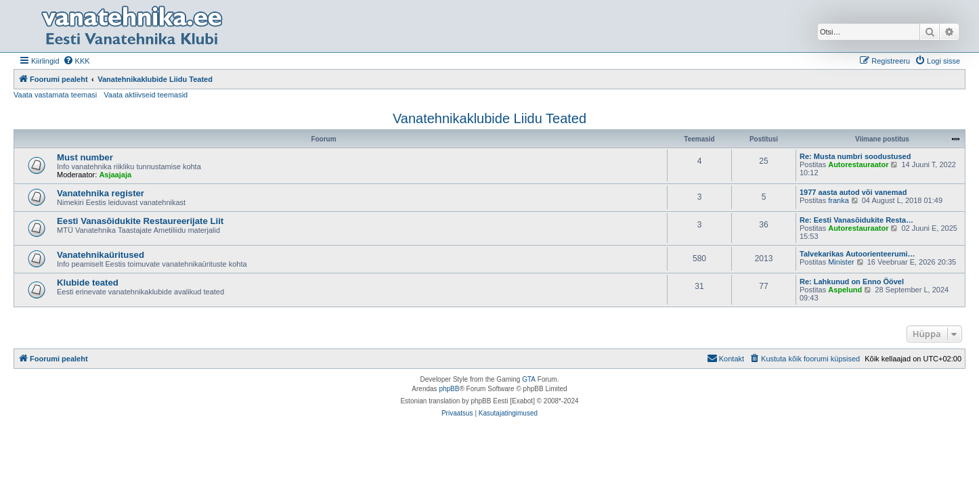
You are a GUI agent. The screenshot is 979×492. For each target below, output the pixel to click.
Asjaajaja (115, 175)
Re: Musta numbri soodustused (855, 156)
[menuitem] (76, 61)
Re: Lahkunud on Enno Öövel (852, 281)
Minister (841, 262)
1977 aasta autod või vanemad (853, 192)
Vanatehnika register (100, 193)
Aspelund (845, 290)
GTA (529, 379)
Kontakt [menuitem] (725, 358)
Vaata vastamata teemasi (55, 95)
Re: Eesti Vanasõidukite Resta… (856, 220)
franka (838, 200)
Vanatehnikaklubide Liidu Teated (489, 118)
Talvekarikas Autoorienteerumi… (857, 254)
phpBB (449, 389)
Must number (85, 157)
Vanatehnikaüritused (100, 255)
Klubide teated (87, 282)
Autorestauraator (858, 164)
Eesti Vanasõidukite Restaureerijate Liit (140, 221)
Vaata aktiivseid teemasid (146, 95)
